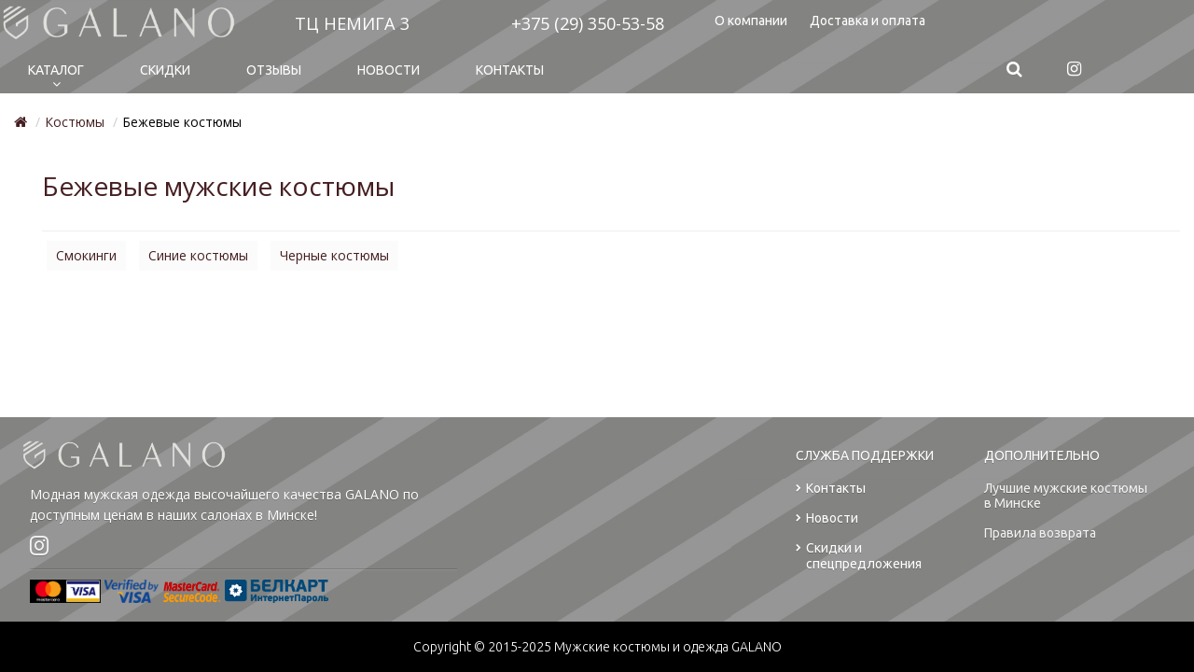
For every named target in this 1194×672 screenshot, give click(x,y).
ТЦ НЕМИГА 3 (352, 23)
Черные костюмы (334, 255)
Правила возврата (1040, 532)
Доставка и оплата (867, 20)
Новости (388, 70)
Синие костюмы (198, 255)
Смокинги (86, 255)
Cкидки (165, 70)
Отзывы (273, 70)
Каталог (56, 70)
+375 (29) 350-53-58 (587, 23)
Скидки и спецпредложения (859, 556)
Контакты (510, 70)
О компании (751, 20)
